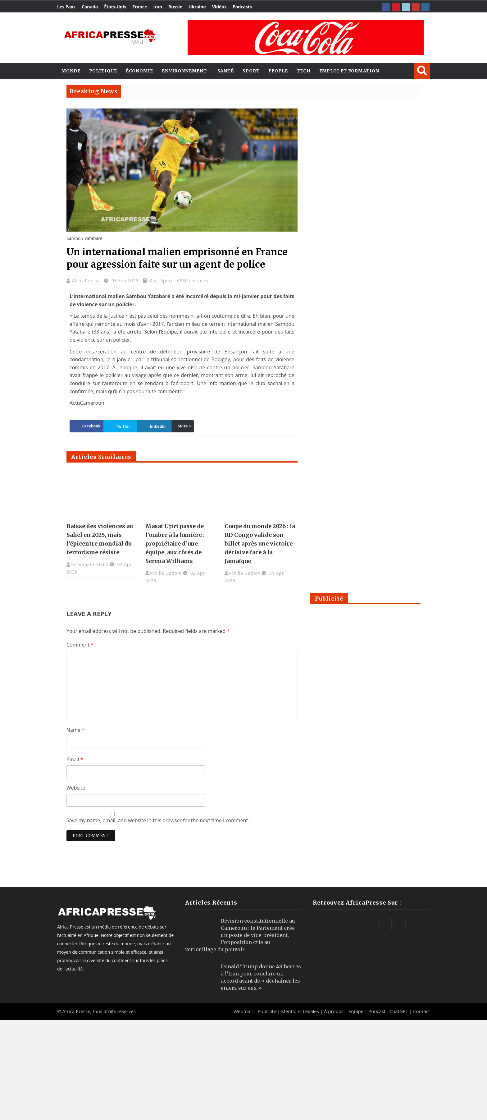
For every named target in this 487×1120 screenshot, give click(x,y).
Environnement (184, 71)
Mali (153, 280)
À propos (334, 1011)
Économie (139, 71)
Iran (157, 7)
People (278, 71)
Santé (225, 71)
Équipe (356, 1011)
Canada (90, 7)
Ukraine (197, 7)
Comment (79, 644)
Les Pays (66, 7)
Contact (421, 1011)
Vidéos (219, 7)
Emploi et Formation (349, 71)
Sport (251, 71)
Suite (182, 426)
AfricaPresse (86, 280)
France (139, 7)
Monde (70, 71)
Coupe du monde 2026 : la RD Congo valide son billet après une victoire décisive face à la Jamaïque (260, 544)
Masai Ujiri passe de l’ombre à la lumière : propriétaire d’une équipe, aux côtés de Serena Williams (175, 544)
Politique (103, 71)
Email (74, 759)
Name (75, 729)
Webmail (243, 1011)
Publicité (267, 1011)
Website (75, 787)
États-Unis (115, 7)
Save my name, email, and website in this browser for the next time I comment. (157, 820)
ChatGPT (398, 1011)
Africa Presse (76, 1011)
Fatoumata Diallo (89, 564)
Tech (304, 71)
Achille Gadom (165, 573)
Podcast (376, 1011)
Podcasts (242, 7)
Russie (175, 7)
